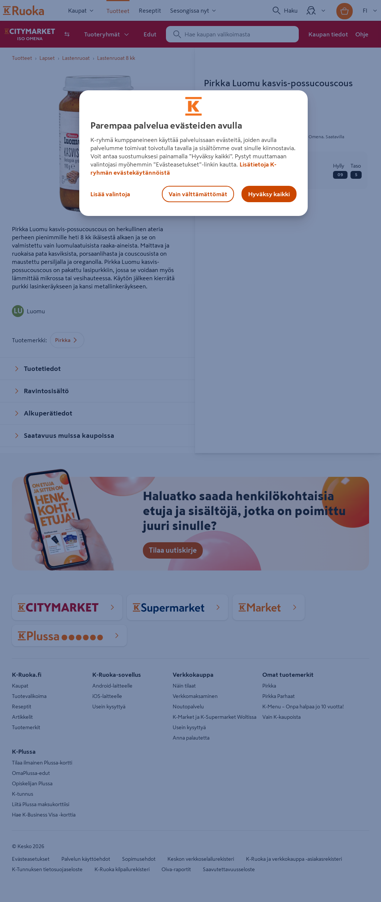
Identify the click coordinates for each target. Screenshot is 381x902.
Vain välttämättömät (198, 194)
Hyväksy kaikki (269, 194)
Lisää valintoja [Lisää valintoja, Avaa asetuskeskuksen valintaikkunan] (110, 194)
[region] (193, 153)
